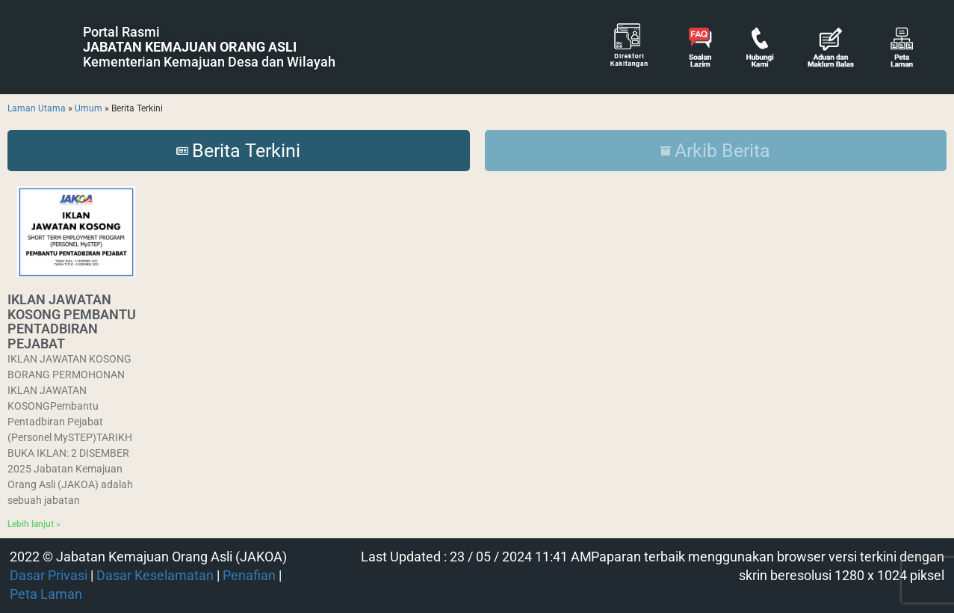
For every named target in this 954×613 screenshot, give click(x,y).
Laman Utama (36, 108)
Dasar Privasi (48, 575)
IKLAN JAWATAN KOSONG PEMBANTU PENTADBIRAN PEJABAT (71, 321)
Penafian (249, 575)
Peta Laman (46, 594)
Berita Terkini (238, 150)
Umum (88, 108)
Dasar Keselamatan (155, 575)
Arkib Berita (715, 150)
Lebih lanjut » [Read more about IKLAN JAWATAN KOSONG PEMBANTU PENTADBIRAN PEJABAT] (34, 524)
